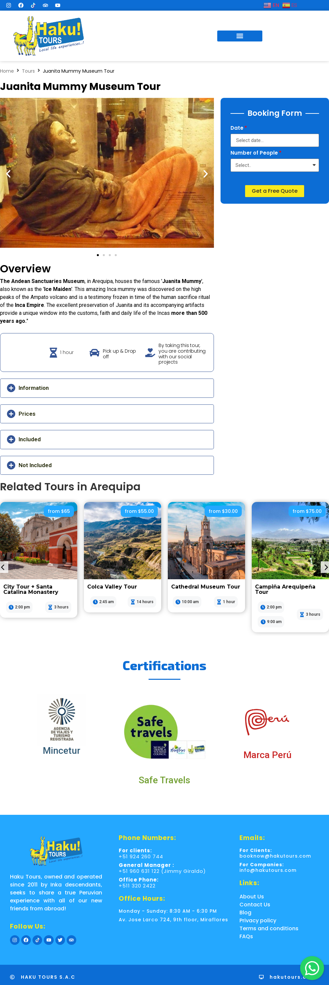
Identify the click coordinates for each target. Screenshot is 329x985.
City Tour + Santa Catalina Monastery (30, 589)
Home (7, 71)
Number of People (254, 153)
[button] (239, 36)
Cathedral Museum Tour (205, 587)
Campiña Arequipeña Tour (285, 589)
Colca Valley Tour (112, 587)
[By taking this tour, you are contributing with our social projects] (150, 353)
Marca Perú (267, 754)
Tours (28, 71)
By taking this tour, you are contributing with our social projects (182, 353)
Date (236, 128)
